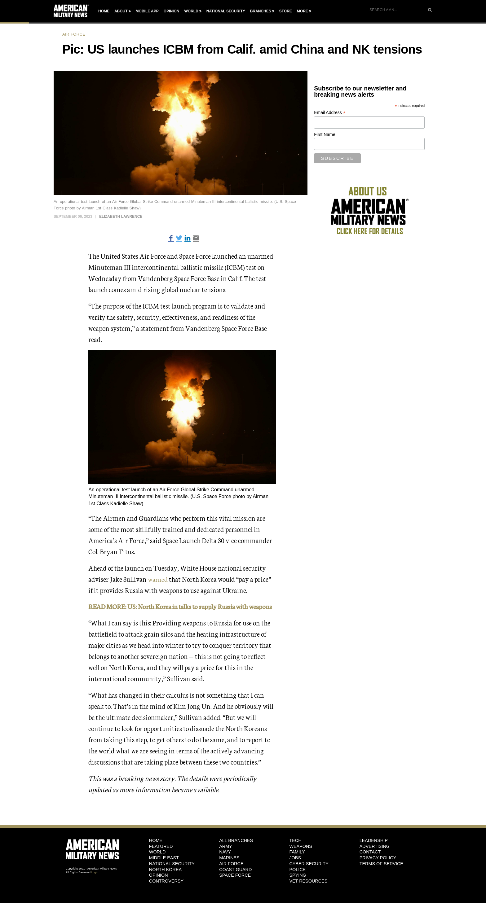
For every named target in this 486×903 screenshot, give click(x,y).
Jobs (295, 868)
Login (94, 883)
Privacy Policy (378, 868)
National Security (225, 11)
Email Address (330, 113)
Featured (161, 857)
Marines (229, 868)
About (121, 11)
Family (297, 863)
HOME (155, 851)
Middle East (164, 868)
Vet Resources (308, 892)
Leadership (374, 851)
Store (285, 11)
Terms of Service (381, 874)
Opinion (171, 11)
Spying (297, 886)
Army (225, 857)
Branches (260, 11)
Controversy (166, 892)
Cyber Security (308, 874)
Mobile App (147, 11)
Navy (225, 863)
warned (158, 579)
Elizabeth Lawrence (120, 216)
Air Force (73, 34)
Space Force (235, 886)
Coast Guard (235, 880)
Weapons (300, 857)
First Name (324, 134)
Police (297, 880)
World (191, 11)
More (302, 11)
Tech (295, 851)
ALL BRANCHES (236, 851)
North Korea (165, 880)
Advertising (375, 857)
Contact (370, 863)
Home (103, 11)
